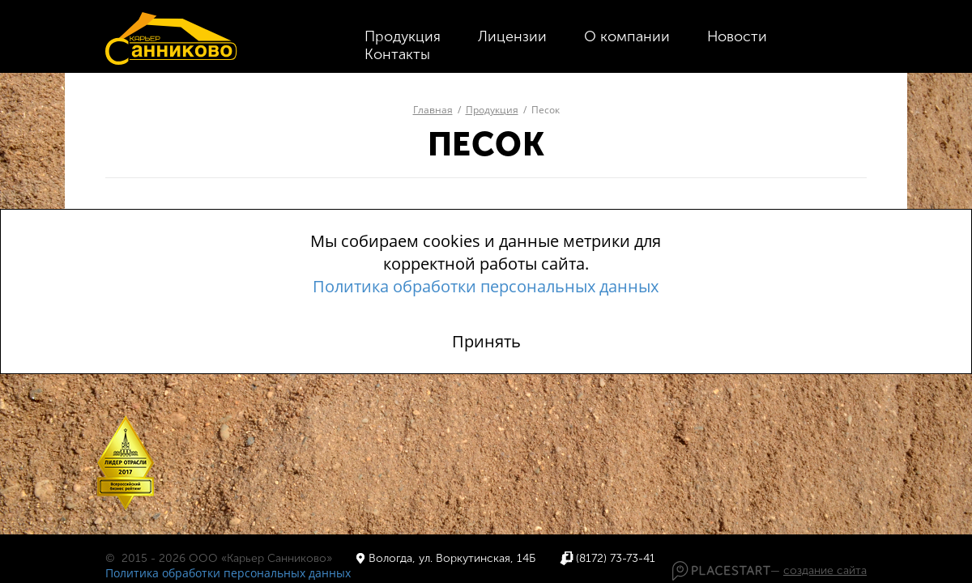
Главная (433, 110)
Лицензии (512, 36)
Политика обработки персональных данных (228, 573)
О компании (627, 36)
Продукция (402, 36)
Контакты (397, 54)
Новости (737, 36)
